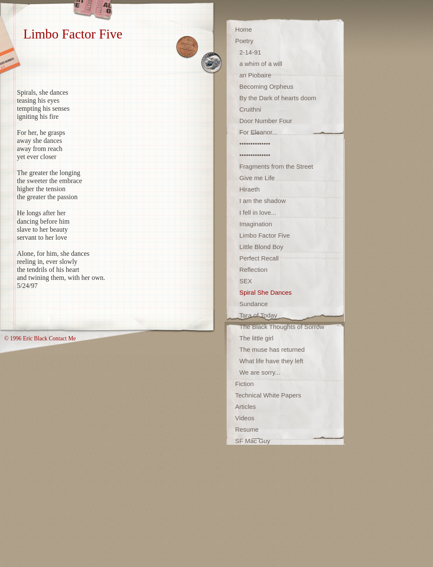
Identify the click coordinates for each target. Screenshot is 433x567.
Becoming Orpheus (266, 86)
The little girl (256, 338)
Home (243, 29)
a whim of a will (260, 63)
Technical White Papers (268, 395)
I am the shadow (262, 200)
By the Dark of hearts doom (277, 97)
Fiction (244, 383)
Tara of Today (258, 315)
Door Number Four (265, 120)
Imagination (255, 223)
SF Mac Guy (252, 440)
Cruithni (250, 109)
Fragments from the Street (276, 166)
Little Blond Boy (261, 246)
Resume (247, 429)
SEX (245, 281)
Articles (245, 406)
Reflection (253, 269)
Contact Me (62, 338)
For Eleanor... (258, 132)
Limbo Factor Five (264, 235)
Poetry (244, 40)
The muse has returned (272, 349)
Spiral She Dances (265, 292)
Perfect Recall (259, 258)
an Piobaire (255, 75)
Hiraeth (249, 189)
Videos (244, 418)
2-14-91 (250, 52)
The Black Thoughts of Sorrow (281, 326)
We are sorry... (259, 372)
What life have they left (271, 360)
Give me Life (257, 177)
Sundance (253, 303)
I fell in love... (257, 212)
